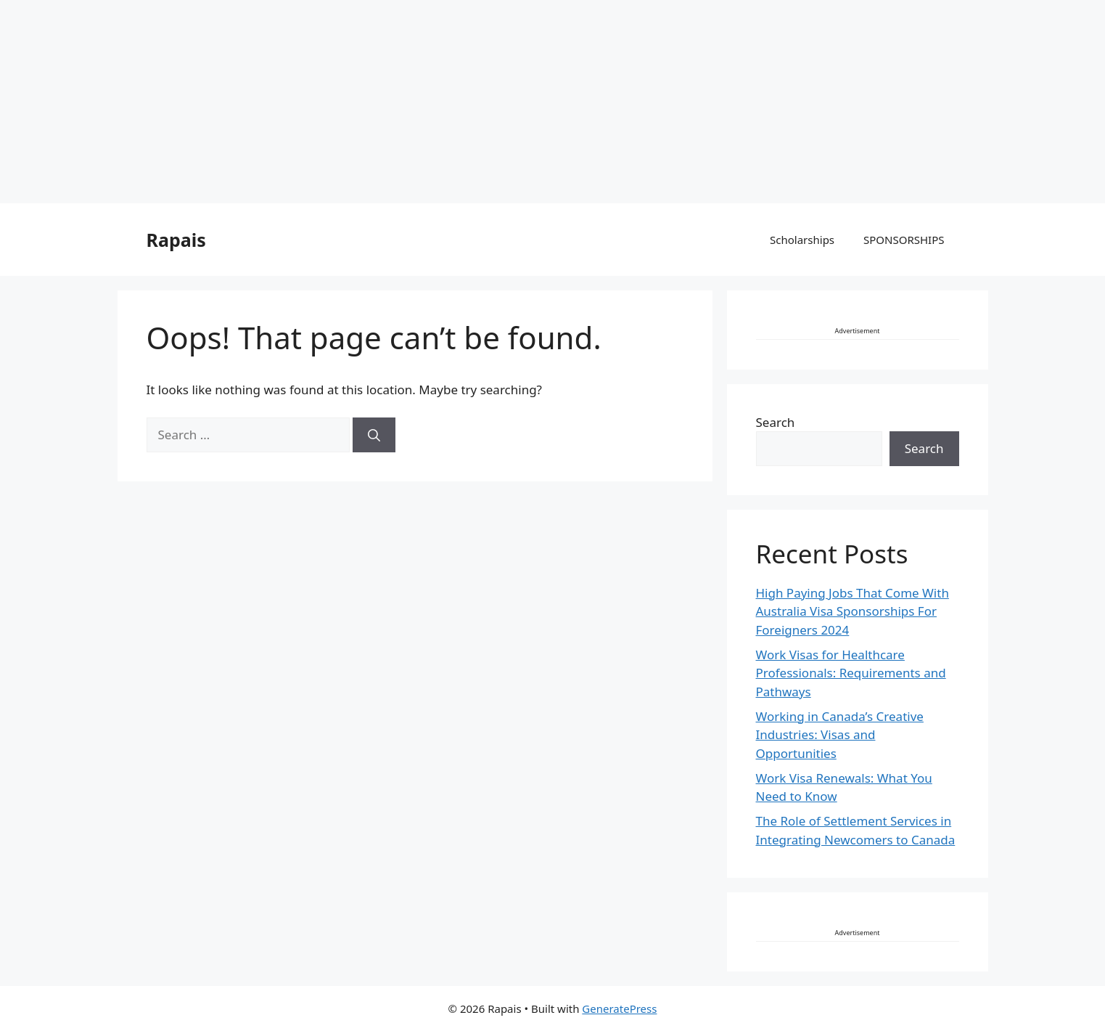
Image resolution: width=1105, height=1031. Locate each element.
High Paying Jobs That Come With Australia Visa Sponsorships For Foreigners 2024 (852, 611)
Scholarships (802, 239)
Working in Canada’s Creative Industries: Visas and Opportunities (840, 735)
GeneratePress (619, 1008)
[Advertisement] (435, 101)
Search (775, 422)
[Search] (374, 434)
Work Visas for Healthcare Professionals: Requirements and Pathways (851, 673)
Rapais (176, 239)
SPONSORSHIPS (903, 239)
